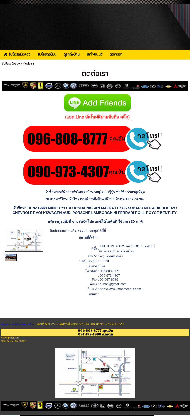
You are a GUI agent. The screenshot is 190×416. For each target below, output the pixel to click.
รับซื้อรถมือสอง (11, 64)
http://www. (108, 289)
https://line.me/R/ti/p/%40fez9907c (17, 324)
